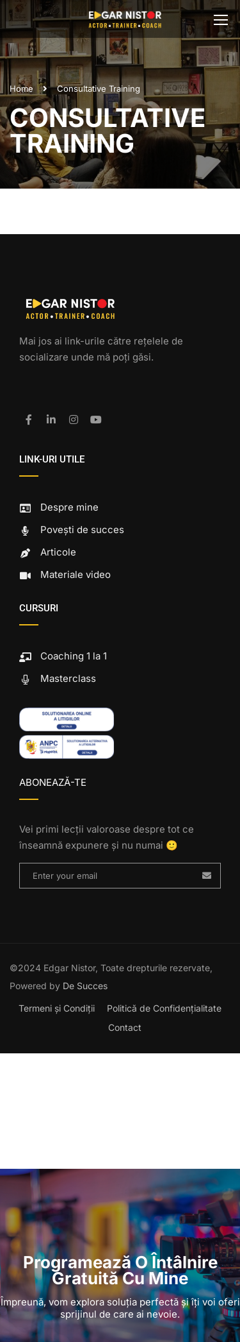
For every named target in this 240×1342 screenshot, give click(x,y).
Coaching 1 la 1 (63, 656)
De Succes (85, 985)
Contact (124, 1027)
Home (21, 88)
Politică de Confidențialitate (164, 1008)
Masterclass (57, 678)
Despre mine (59, 507)
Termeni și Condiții (57, 1008)
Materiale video (65, 574)
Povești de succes (71, 529)
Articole (47, 552)
